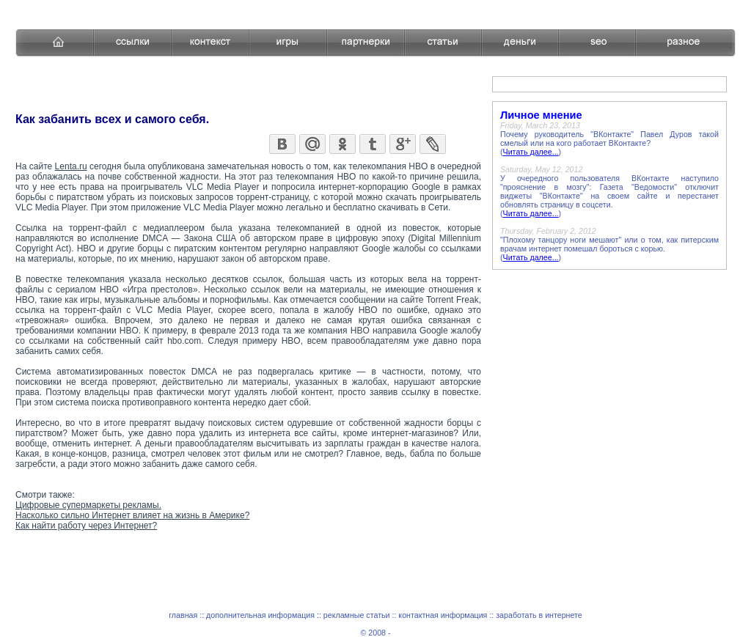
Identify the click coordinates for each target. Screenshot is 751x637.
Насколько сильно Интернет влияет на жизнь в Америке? (132, 515)
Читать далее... (531, 151)
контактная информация (442, 615)
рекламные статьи (356, 615)
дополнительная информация (260, 615)
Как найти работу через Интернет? (86, 525)
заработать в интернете (539, 615)
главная (183, 615)
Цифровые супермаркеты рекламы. (88, 505)
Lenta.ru (71, 166)
